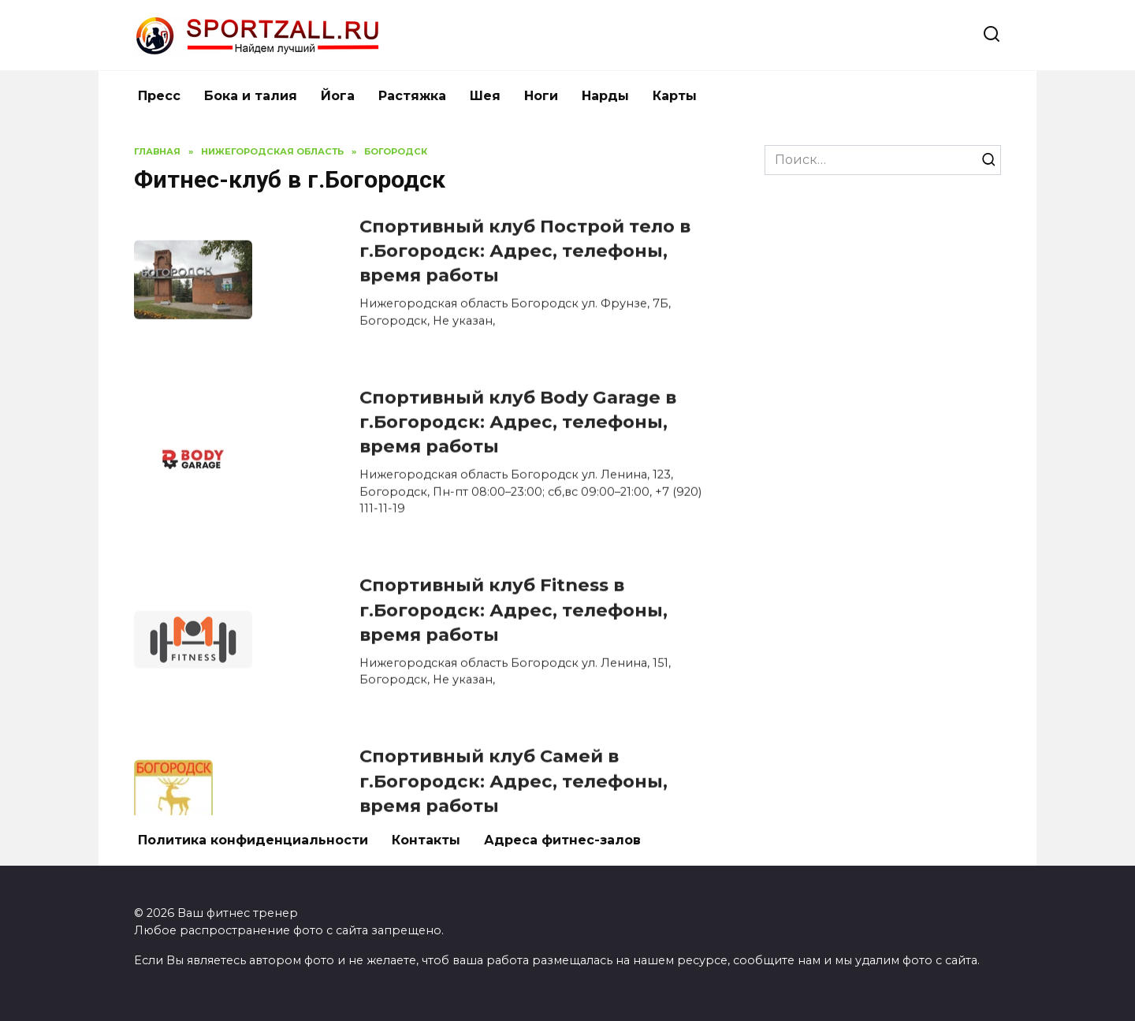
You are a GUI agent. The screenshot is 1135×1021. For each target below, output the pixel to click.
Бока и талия (250, 95)
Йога (338, 95)
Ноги (541, 95)
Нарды (605, 95)
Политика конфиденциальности (253, 840)
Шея (485, 95)
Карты (675, 95)
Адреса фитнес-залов (562, 840)
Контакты (426, 840)
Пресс (159, 95)
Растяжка (412, 95)
